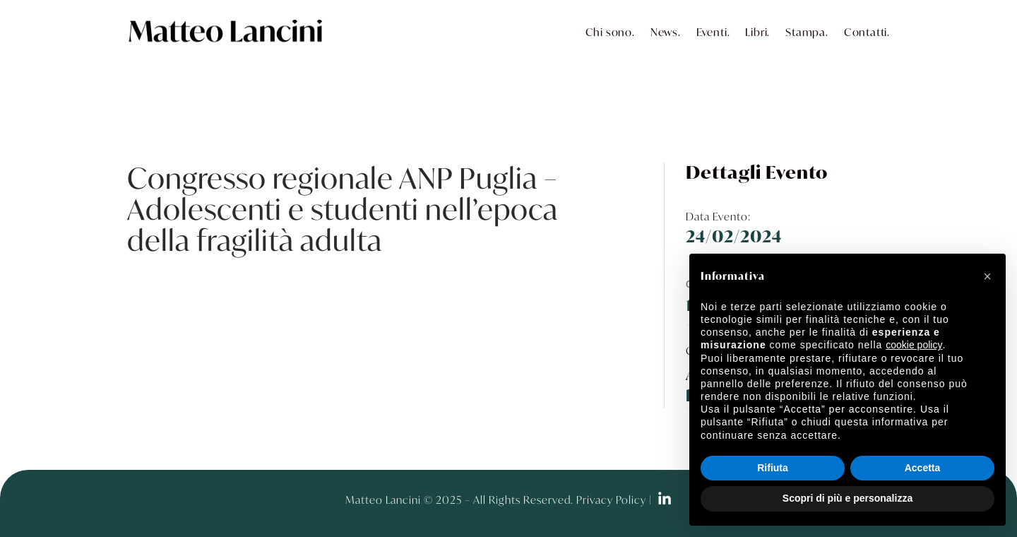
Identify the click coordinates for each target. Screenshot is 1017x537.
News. (665, 32)
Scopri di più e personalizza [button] (847, 498)
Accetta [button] (923, 467)
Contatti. (867, 32)
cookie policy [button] (914, 344)
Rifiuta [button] (772, 467)
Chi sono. (610, 32)
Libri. (757, 32)
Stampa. (806, 32)
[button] (987, 276)
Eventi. (713, 32)
